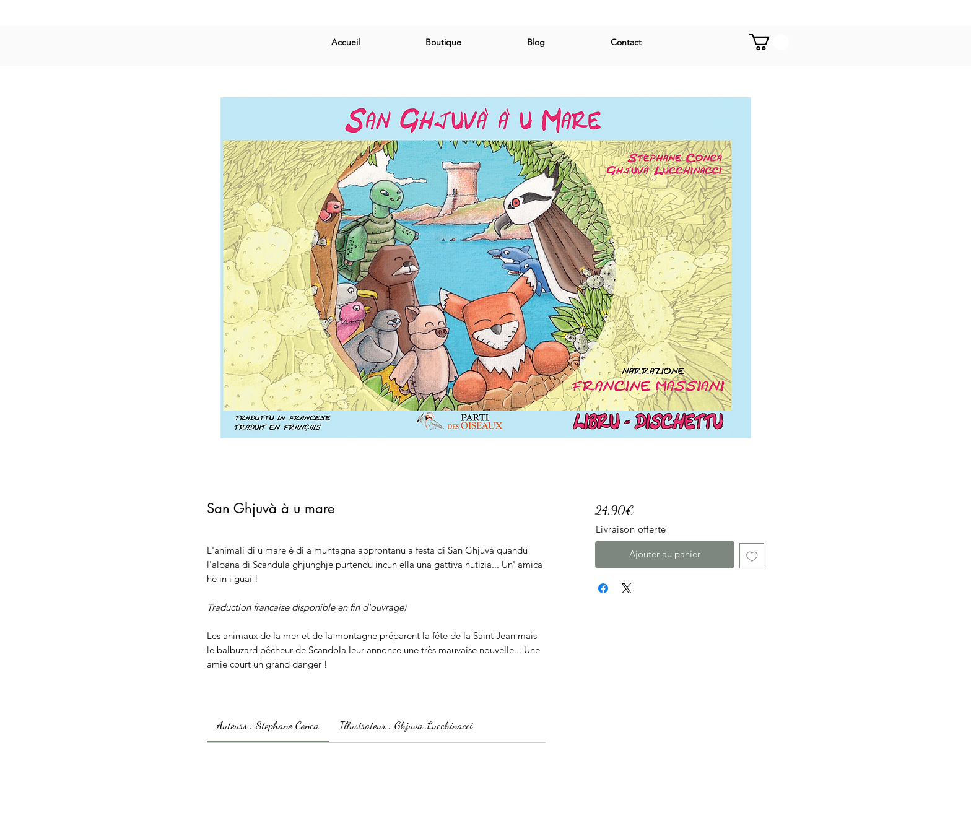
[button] (769, 42)
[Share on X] (626, 588)
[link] (268, 725)
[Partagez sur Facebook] (603, 588)
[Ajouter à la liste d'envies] (752, 555)
